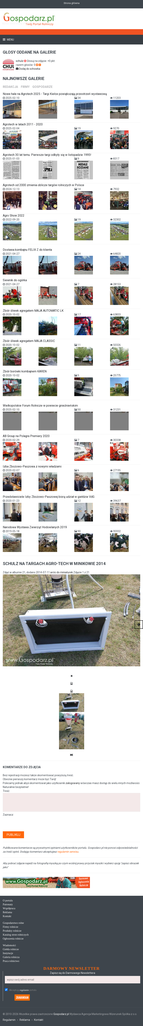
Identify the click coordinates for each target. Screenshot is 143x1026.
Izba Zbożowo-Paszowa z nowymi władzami (32, 466)
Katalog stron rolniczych (15, 934)
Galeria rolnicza (11, 957)
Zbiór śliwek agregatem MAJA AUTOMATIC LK (33, 310)
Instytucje (8, 953)
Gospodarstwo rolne (13, 923)
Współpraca (9, 908)
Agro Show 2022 (13, 215)
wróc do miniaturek (61, 572)
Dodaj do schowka (28, 68)
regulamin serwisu (67, 851)
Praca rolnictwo (11, 961)
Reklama (7, 912)
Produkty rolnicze (12, 930)
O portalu (8, 900)
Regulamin (9, 1019)
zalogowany (73, 783)
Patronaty (8, 904)
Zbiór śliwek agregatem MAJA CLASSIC (29, 341)
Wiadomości (9, 945)
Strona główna (72, 3)
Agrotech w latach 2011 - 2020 (23, 124)
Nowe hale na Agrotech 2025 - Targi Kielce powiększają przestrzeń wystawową (55, 94)
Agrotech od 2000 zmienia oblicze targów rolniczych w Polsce (43, 185)
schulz (21, 60)
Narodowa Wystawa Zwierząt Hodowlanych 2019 (35, 527)
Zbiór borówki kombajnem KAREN (25, 371)
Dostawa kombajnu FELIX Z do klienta (27, 250)
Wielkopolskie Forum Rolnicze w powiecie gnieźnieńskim (40, 405)
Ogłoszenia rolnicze (13, 938)
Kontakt (7, 916)
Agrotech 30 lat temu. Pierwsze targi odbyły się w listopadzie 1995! (47, 155)
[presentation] (31, 824)
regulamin (24, 990)
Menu (10, 39)
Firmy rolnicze (10, 926)
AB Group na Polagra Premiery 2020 (26, 436)
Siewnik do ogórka (15, 280)
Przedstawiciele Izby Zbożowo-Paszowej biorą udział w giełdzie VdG (48, 497)
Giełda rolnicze (11, 949)
